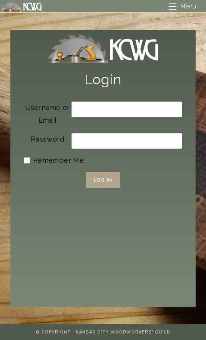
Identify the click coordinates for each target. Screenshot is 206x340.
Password (47, 139)
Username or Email (47, 113)
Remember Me (58, 160)
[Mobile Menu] (182, 6)
